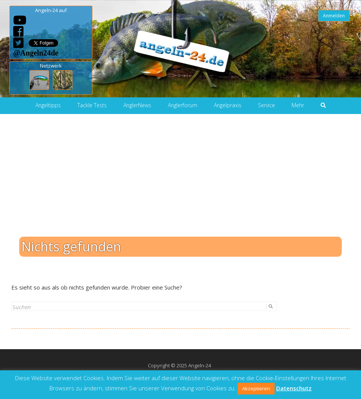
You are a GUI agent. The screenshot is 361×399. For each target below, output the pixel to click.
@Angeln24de (35, 53)
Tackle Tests (92, 105)
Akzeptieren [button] (256, 388)
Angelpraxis (227, 105)
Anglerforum (182, 105)
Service (266, 105)
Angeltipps (48, 105)
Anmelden (334, 15)
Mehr (298, 105)
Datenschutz (294, 388)
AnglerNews (137, 105)
